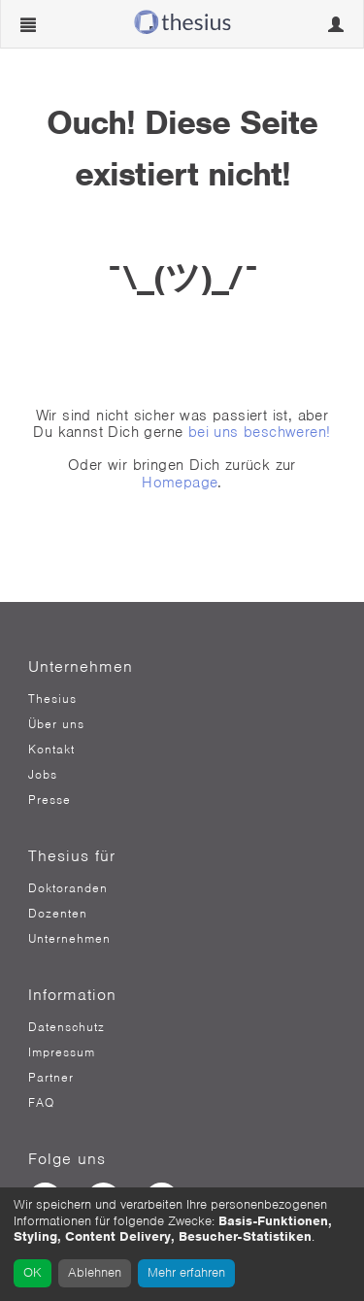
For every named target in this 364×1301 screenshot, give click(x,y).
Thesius (52, 699)
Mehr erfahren (186, 1272)
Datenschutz (66, 1027)
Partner (51, 1077)
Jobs (42, 775)
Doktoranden (68, 888)
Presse (49, 800)
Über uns (56, 724)
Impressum (61, 1052)
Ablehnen (94, 1272)
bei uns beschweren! (259, 432)
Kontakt (51, 749)
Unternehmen (69, 939)
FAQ (41, 1103)
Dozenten (57, 913)
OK (32, 1272)
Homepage (179, 482)
